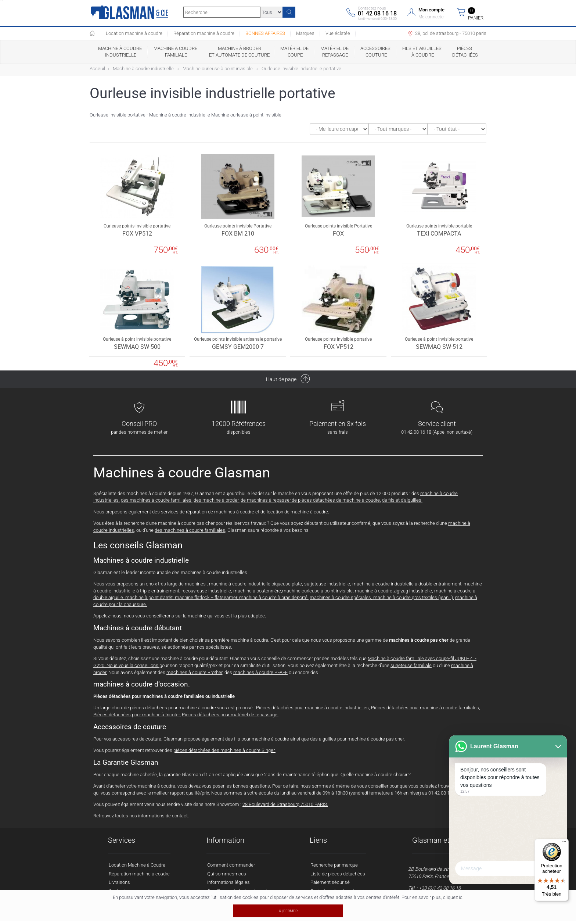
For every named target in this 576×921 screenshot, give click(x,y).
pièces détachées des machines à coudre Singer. (224, 750)
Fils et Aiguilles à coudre (422, 52)
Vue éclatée (337, 33)
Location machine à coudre (134, 33)
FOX (338, 233)
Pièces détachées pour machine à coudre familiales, (425, 707)
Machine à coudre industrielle (120, 52)
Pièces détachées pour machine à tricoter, (137, 714)
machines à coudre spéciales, (341, 597)
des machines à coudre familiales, (156, 500)
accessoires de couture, (137, 739)
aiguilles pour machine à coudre (352, 739)
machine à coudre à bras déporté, (274, 597)
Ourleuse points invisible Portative (237, 226)
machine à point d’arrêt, (149, 597)
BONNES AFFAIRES (265, 33)
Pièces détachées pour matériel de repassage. (230, 714)
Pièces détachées (465, 52)
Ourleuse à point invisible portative (137, 339)
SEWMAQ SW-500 (137, 346)
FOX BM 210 (238, 233)
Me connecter (431, 16)
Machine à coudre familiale (176, 52)
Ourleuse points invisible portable (439, 226)
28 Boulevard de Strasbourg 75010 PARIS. (285, 804)
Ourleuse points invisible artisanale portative (238, 339)
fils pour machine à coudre (261, 739)
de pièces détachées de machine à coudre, (336, 500)
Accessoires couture (376, 52)
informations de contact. (163, 815)
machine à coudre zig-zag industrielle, (394, 591)
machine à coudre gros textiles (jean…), (413, 597)
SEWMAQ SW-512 (439, 346)
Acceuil (97, 68)
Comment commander (231, 865)
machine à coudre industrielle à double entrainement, (407, 584)
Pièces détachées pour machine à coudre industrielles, (313, 707)
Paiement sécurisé (330, 882)
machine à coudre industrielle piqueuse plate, (256, 584)
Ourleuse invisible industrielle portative (301, 68)
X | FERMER (288, 911)
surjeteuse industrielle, (328, 584)
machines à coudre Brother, (194, 672)
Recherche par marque (334, 865)
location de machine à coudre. (298, 512)
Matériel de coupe (295, 52)
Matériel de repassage (335, 52)
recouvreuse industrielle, (206, 591)
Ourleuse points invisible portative (137, 226)
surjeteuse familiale (411, 665)
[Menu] (564, 843)
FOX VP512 (137, 233)
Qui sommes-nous (226, 874)
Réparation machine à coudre (203, 33)
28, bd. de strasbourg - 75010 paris (446, 33)
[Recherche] (288, 12)
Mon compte (431, 9)
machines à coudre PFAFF (260, 672)
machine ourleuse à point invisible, (318, 591)
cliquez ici (453, 897)
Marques (305, 33)
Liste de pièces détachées (337, 874)
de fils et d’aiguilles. (402, 500)
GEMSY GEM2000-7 (238, 346)
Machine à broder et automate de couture (239, 52)
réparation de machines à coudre (220, 512)
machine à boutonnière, (257, 591)
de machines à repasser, (266, 500)
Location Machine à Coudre (137, 865)
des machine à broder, (217, 500)
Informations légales (228, 882)
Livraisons (119, 882)
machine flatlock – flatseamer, (207, 597)
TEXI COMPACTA (439, 233)
